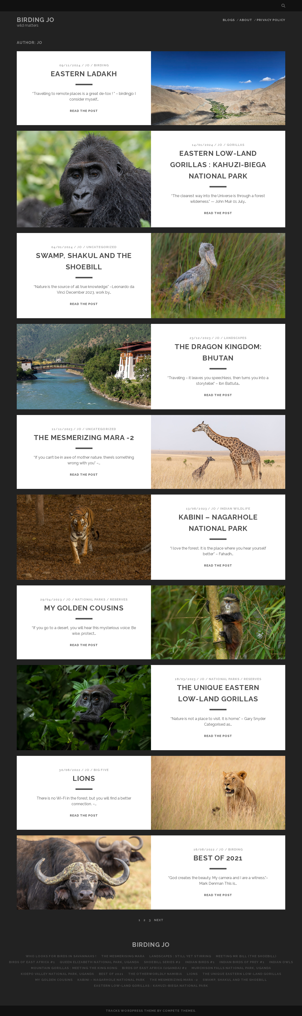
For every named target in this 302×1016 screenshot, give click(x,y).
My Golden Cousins (83, 608)
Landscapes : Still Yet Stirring (180, 956)
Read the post (84, 111)
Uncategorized (101, 247)
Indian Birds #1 (200, 962)
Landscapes (235, 338)
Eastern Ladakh (84, 74)
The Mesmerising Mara (123, 956)
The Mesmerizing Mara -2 (84, 437)
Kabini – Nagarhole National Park (111, 980)
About (245, 20)
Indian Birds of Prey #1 (241, 962)
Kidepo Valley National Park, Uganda (57, 974)
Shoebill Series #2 (162, 962)
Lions (84, 778)
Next (159, 920)
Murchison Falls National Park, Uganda (231, 968)
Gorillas (235, 145)
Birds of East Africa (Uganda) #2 (154, 968)
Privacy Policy (271, 20)
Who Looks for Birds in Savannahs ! (61, 956)
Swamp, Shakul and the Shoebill (235, 980)
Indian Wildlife (235, 508)
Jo (87, 65)
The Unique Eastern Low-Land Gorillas (241, 974)
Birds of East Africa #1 (32, 962)
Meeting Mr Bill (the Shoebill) (246, 956)
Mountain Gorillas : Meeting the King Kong (74, 968)
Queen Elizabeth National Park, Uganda (99, 962)
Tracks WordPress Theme (131, 1010)
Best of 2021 (218, 858)
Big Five (101, 770)
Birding (101, 65)
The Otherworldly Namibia (155, 974)
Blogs (229, 20)
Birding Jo (36, 19)
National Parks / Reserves (101, 599)
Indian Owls (281, 962)
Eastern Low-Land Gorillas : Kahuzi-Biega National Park (218, 164)
